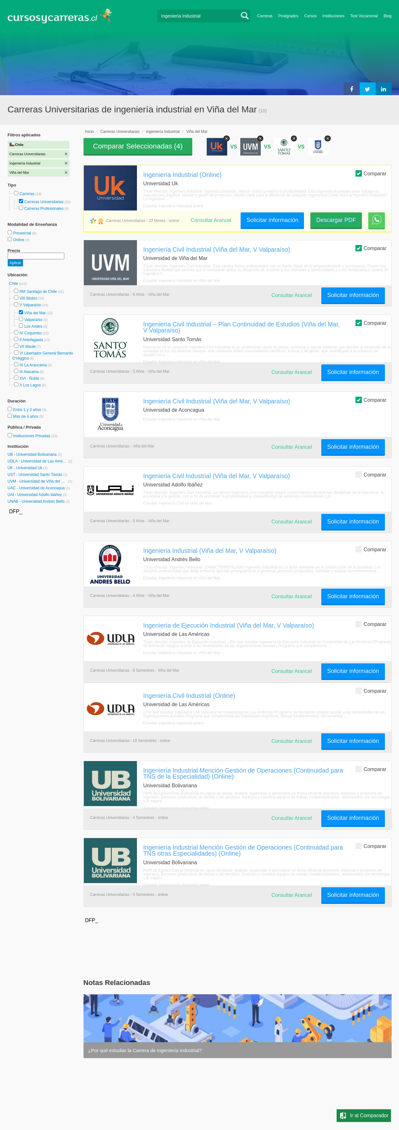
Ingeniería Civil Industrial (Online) (189, 695)
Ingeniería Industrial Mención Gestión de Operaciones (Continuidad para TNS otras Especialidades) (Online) (243, 850)
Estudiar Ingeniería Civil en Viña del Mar (177, 503)
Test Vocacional (364, 16)
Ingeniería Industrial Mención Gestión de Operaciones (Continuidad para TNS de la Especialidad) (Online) (243, 773)
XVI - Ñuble (29, 378)
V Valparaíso (30, 305)
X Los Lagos (30, 385)
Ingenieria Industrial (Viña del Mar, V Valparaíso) (209, 550)
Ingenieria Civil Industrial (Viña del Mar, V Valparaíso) (216, 475)
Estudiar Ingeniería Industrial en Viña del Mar (181, 281)
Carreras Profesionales (44, 208)
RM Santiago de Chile (38, 291)
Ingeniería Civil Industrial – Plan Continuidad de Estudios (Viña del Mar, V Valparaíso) (241, 327)
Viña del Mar (35, 313)
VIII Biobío (28, 298)
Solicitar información (272, 220)
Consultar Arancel (211, 220)
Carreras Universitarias (44, 202)
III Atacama (29, 372)
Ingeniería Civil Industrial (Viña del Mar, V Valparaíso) (217, 249)
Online (19, 240)
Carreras (265, 16)
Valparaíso (33, 319)
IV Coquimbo (31, 333)
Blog (388, 16)
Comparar (370, 173)
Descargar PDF (336, 220)
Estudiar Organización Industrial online (176, 808)
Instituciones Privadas (35, 436)
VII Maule (28, 346)
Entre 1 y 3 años (27, 410)
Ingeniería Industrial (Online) (182, 174)
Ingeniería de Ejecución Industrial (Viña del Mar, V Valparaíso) (228, 625)
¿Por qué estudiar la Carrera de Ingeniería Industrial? (145, 1050)
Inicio (89, 131)
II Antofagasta (31, 340)
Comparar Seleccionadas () (138, 146)
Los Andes (33, 326)
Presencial (22, 233)
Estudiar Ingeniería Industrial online (173, 206)
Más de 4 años (26, 416)
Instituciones (334, 16)
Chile (14, 283)
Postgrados (288, 16)
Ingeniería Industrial (163, 131)
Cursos (310, 16)
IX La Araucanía (33, 365)
